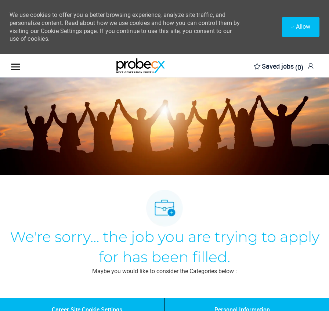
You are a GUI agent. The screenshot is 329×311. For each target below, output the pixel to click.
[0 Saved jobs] (278, 65)
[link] (311, 66)
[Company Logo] (140, 65)
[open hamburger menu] (15, 65)
